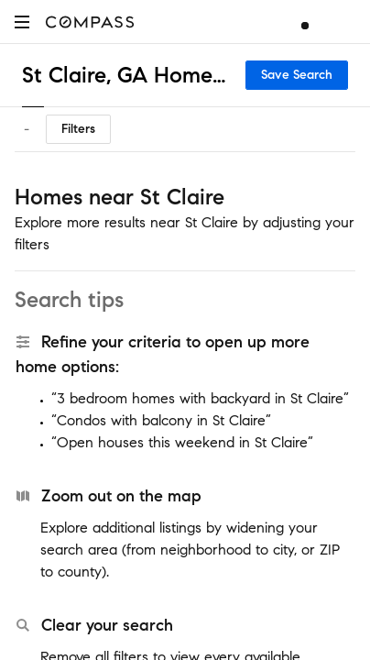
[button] (22, 21)
